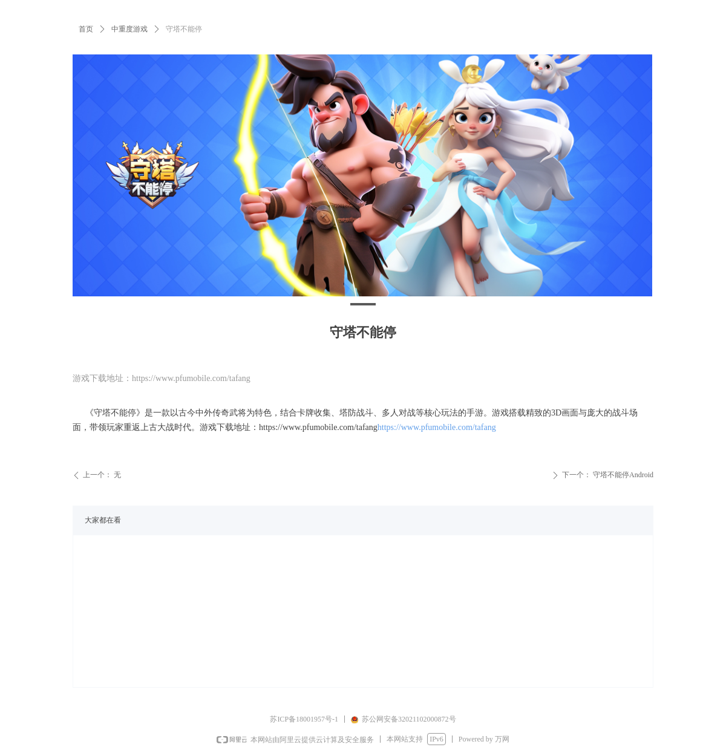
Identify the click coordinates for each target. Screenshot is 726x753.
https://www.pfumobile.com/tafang (437, 427)
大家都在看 (103, 520)
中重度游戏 (129, 29)
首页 (86, 29)
